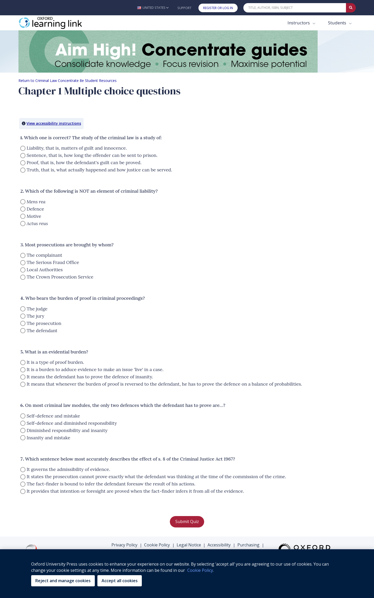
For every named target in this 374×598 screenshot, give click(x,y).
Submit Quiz (187, 521)
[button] (153, 7)
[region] (187, 573)
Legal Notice (189, 545)
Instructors (299, 23)
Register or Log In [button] (218, 8)
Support (184, 8)
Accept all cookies (120, 580)
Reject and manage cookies (63, 580)
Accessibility (219, 545)
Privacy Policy (124, 545)
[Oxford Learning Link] (57, 22)
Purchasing (248, 545)
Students (337, 23)
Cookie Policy (157, 545)
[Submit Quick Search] (351, 7)
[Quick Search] (294, 7)
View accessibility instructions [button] (53, 123)
